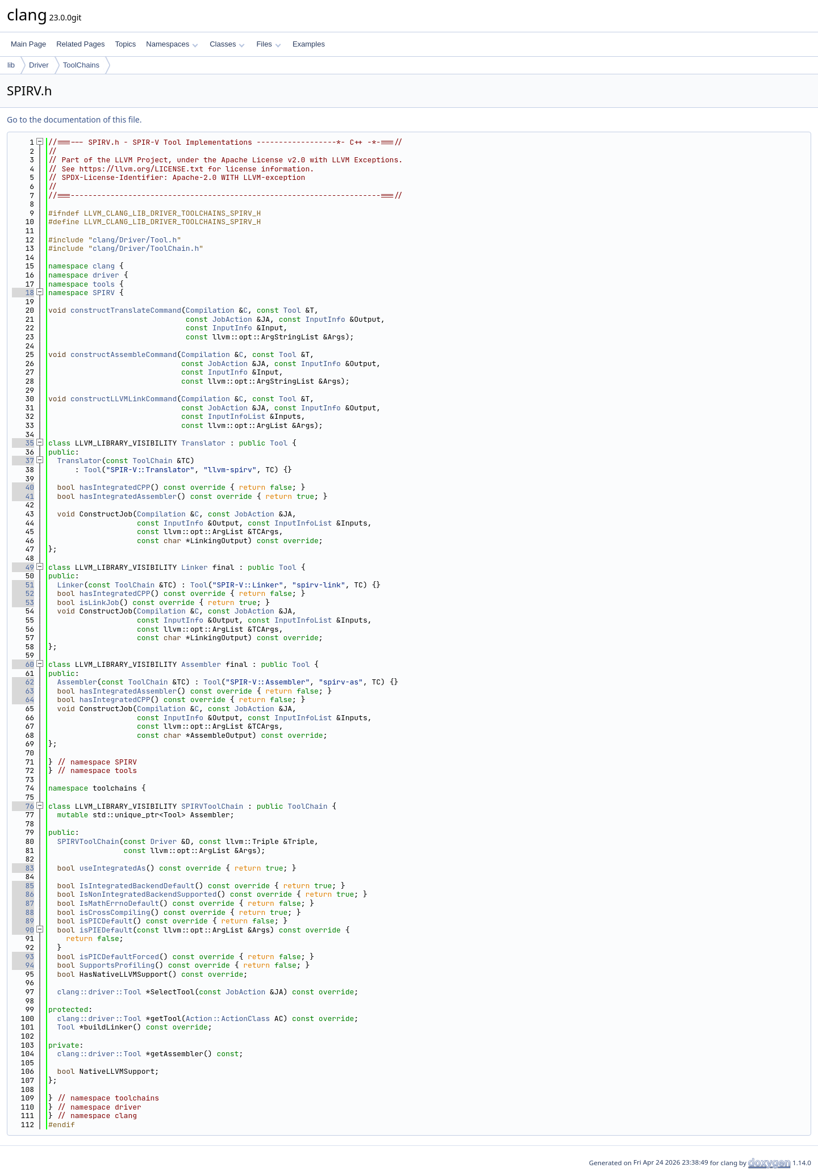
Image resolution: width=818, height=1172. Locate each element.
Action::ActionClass (228, 1018)
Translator (203, 443)
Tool (292, 310)
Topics (125, 44)
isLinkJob (99, 602)
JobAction (232, 319)
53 (23, 602)
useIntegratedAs (113, 868)
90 (23, 930)
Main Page (28, 44)
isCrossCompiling (115, 912)
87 (23, 903)
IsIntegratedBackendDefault (137, 885)
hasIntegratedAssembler (128, 496)
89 (23, 921)
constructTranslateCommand (125, 310)
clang (104, 266)
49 (23, 567)
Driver (39, 65)
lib (11, 65)
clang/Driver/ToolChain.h (146, 248)
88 (23, 912)
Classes (227, 44)
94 (23, 965)
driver (106, 275)
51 (23, 585)
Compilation (210, 310)
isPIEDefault (106, 930)
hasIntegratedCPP (115, 487)
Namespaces (172, 44)
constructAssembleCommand (123, 354)
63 (23, 691)
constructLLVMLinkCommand (123, 399)
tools (104, 284)
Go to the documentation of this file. (74, 119)
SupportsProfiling (117, 965)
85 (23, 885)
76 (23, 806)
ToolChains (81, 65)
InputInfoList (236, 416)
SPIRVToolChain (212, 806)
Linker (194, 567)
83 (23, 868)
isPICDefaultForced (119, 956)
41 (23, 496)
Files (268, 44)
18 (23, 292)
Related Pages (80, 44)
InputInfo (325, 319)
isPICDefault (106, 921)
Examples (309, 44)
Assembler (201, 664)
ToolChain (152, 460)
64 (23, 699)
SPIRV (104, 292)
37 (23, 460)
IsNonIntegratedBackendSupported (148, 894)
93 (23, 956)
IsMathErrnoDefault (119, 903)
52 (23, 593)
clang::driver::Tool (99, 992)
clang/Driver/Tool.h (135, 240)
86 (23, 894)
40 (23, 487)
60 (23, 664)
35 (23, 443)
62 (23, 682)
